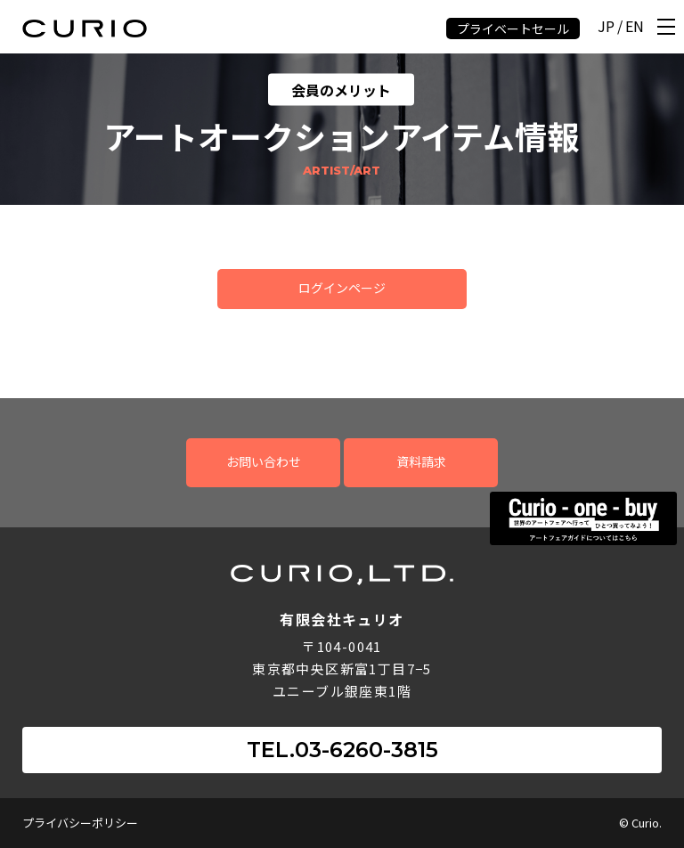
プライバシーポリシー (80, 822)
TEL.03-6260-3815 (342, 749)
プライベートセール (513, 28)
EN (634, 27)
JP (606, 27)
